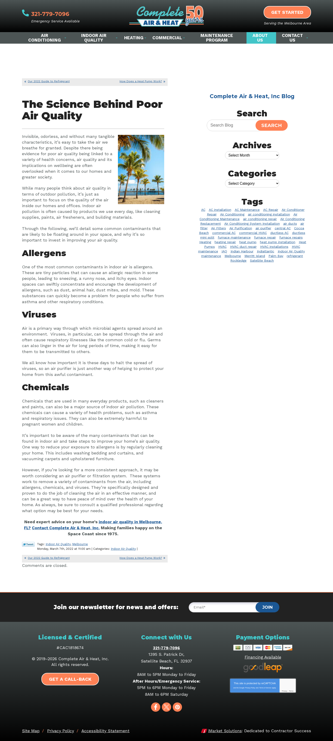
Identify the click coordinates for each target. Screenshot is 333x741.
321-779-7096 (59, 13)
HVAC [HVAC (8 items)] (222, 246)
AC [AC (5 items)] (203, 210)
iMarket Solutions (224, 730)
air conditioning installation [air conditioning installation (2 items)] (269, 214)
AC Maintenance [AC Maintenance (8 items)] (247, 210)
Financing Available (263, 656)
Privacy (284, 690)
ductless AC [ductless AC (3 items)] (279, 233)
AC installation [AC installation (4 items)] (220, 210)
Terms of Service (265, 687)
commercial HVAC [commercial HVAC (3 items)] (253, 233)
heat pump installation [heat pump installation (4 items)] (277, 242)
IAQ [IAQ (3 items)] (224, 251)
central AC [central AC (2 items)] (283, 228)
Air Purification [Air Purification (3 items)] (240, 228)
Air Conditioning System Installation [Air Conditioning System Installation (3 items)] (252, 223)
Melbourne (80, 543)
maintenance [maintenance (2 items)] (211, 256)
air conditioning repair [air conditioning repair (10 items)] (260, 219)
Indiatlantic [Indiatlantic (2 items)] (265, 251)
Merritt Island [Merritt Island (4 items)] (254, 256)
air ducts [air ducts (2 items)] (290, 223)
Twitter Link (28, 544)
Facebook (155, 706)
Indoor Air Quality (58, 543)
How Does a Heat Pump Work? (141, 81)
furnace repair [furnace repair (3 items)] (265, 237)
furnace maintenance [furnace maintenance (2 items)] (234, 237)
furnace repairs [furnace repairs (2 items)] (291, 237)
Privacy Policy (250, 687)
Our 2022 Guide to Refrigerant (49, 81)
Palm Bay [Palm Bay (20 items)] (275, 256)
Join (267, 606)
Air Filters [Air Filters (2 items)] (218, 228)
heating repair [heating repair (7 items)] (225, 242)
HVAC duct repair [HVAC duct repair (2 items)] (243, 246)
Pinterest (177, 706)
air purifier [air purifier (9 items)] (263, 228)
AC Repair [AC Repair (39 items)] (270, 210)
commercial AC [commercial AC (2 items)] (224, 233)
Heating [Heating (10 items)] (205, 242)
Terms (291, 690)
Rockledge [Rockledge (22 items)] (238, 260)
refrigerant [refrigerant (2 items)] (295, 256)
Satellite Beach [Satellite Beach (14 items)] (262, 260)
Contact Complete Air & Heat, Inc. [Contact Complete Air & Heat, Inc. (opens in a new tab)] (66, 527)
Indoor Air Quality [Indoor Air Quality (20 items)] (291, 251)
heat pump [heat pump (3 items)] (247, 242)
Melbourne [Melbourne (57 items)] (233, 256)
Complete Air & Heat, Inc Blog (252, 96)
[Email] (227, 606)
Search (271, 125)
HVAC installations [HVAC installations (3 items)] (274, 246)
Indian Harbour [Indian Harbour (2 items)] (242, 251)
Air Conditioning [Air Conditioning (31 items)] (232, 214)
